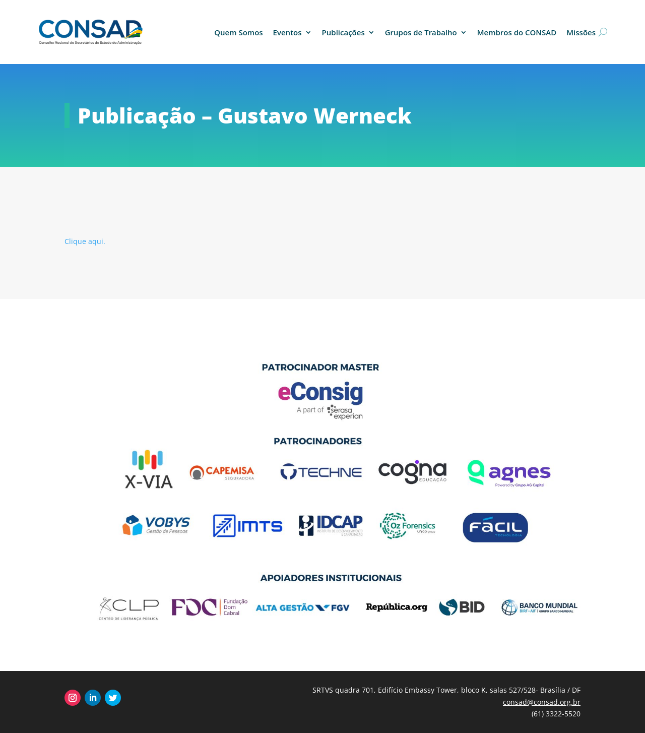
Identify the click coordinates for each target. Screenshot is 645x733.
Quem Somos (238, 32)
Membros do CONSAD (517, 32)
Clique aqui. (84, 241)
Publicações (343, 32)
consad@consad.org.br (541, 702)
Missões (581, 32)
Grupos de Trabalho (421, 32)
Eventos (287, 32)
